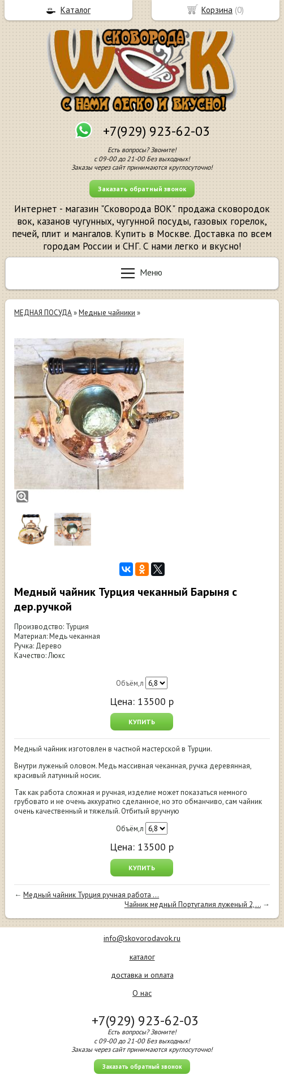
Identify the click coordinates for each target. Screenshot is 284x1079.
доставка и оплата (142, 975)
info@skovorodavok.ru (142, 938)
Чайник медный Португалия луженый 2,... (192, 904)
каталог (142, 957)
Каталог (76, 10)
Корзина (217, 10)
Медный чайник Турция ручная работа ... (91, 895)
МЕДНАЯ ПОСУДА (43, 312)
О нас (142, 993)
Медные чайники (107, 312)
